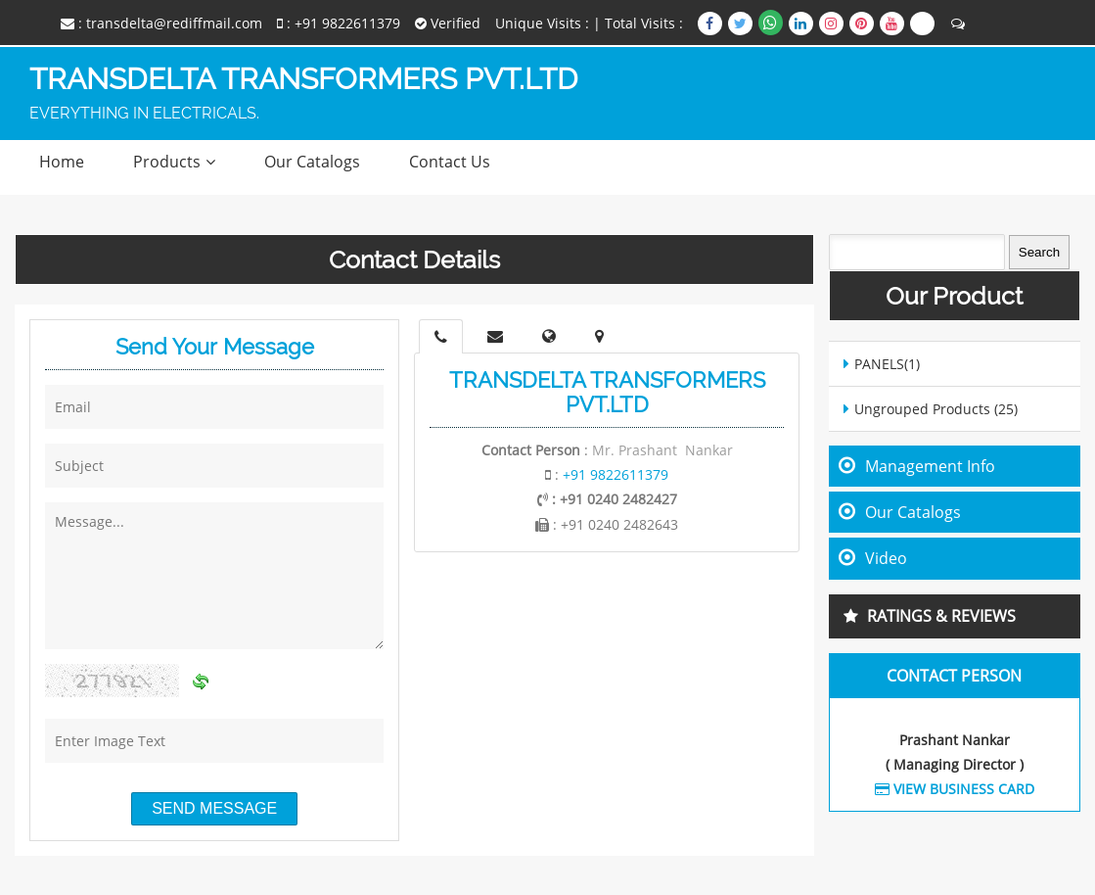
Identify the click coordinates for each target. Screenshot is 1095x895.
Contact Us (449, 161)
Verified (447, 23)
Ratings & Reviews (941, 616)
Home (61, 161)
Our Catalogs (312, 161)
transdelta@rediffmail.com (174, 23)
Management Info (930, 466)
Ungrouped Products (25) (936, 409)
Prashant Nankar (954, 739)
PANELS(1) (887, 363)
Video (886, 558)
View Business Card (954, 788)
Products (167, 161)
